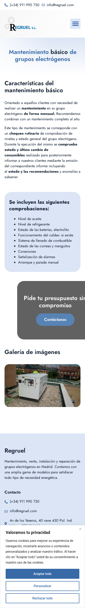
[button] (75, 24)
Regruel (15, 450)
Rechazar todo (42, 598)
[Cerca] (80, 529)
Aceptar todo (42, 574)
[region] (42, 566)
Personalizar (42, 586)
